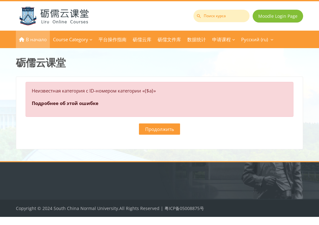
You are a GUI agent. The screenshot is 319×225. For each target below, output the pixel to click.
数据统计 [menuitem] (196, 39)
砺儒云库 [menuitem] (142, 39)
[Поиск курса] (221, 16)
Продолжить (159, 129)
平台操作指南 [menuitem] (112, 39)
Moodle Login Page (278, 16)
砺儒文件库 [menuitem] (169, 39)
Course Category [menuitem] (70, 39)
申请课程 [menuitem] (221, 39)
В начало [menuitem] (36, 39)
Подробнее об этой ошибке (65, 103)
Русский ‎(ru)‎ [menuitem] (254, 39)
